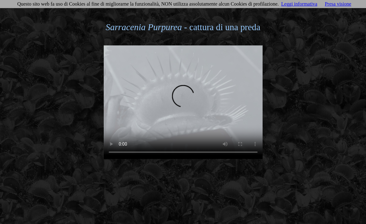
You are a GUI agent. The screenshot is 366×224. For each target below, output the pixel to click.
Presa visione (338, 4)
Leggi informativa (299, 4)
